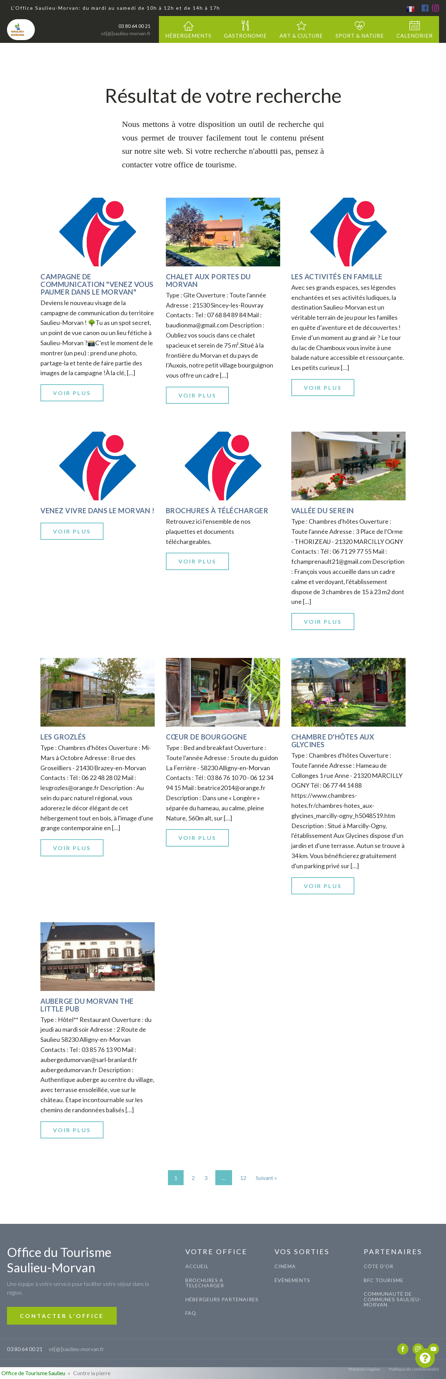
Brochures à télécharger (217, 510)
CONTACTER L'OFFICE (62, 1315)
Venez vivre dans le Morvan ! (97, 510)
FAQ (190, 1313)
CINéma (285, 1266)
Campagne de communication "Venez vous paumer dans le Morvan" (97, 284)
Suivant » (266, 1177)
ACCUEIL (197, 1266)
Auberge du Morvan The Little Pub (87, 1005)
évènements (292, 1280)
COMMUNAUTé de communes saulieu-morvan (392, 1299)
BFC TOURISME (383, 1280)
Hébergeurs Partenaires (222, 1299)
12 (243, 1177)
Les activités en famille (337, 276)
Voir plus (72, 392)
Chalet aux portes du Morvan (208, 280)
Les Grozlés (63, 737)
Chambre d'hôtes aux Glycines (333, 740)
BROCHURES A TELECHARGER (204, 1283)
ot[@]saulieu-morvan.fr (126, 33)
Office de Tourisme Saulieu (33, 1373)
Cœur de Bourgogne (206, 737)
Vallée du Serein (322, 510)
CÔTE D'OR (378, 1266)
